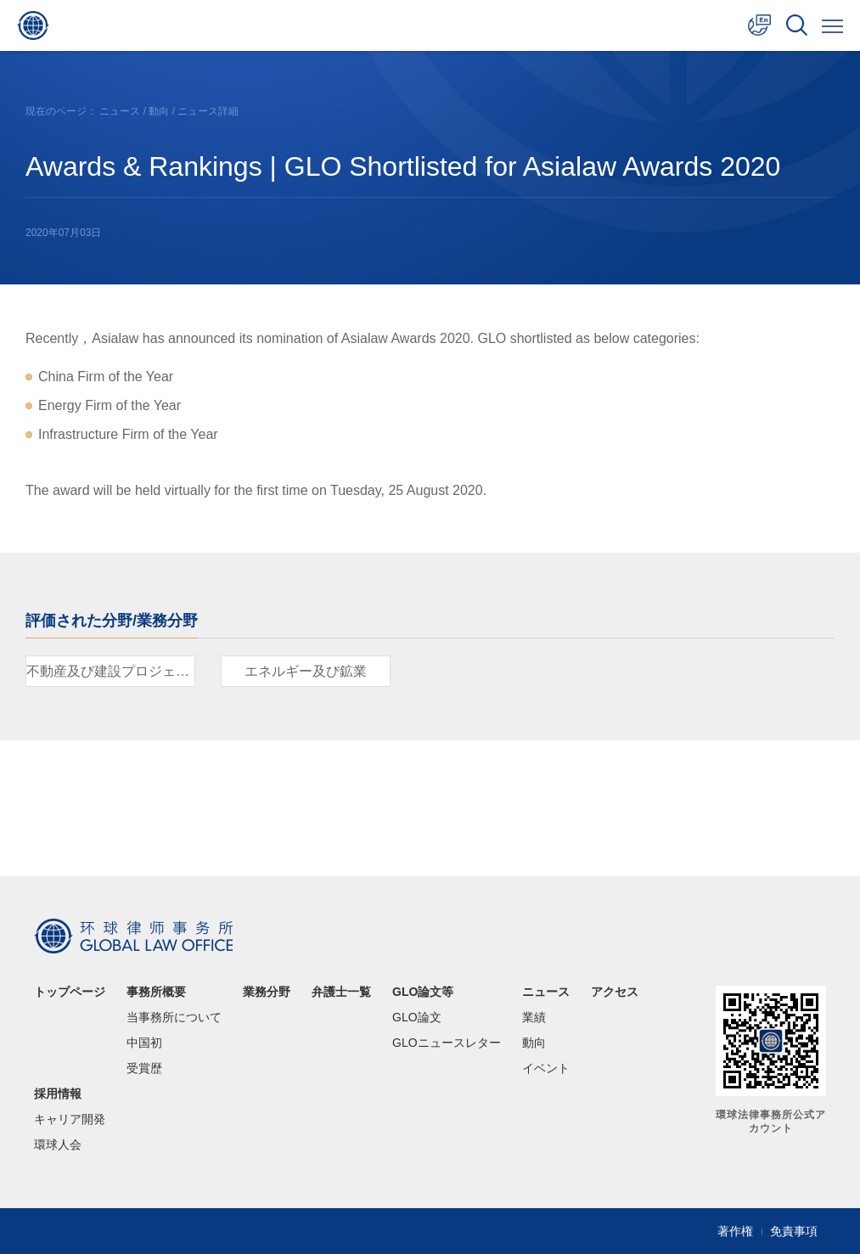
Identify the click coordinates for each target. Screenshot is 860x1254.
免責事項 (794, 1231)
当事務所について (174, 1017)
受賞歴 (144, 1068)
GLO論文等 (422, 991)
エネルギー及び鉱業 (306, 671)
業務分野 (266, 991)
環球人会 (58, 1144)
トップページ (69, 991)
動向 (159, 111)
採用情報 (58, 1093)
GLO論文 (416, 1017)
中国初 (144, 1042)
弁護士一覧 (341, 991)
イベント (546, 1068)
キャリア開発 (69, 1119)
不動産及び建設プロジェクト (110, 671)
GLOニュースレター (446, 1042)
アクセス (614, 991)
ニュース (119, 111)
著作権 (735, 1231)
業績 (534, 1017)
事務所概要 (156, 991)
